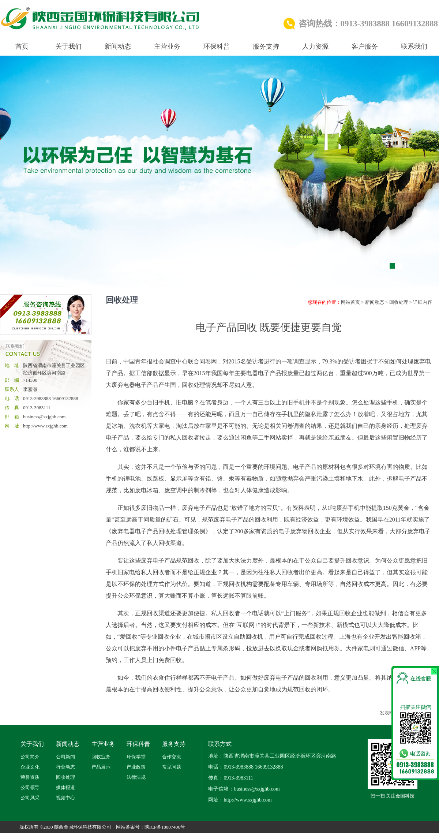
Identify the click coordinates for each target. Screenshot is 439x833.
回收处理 (398, 302)
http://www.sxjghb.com (45, 426)
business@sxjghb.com (44, 416)
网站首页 (350, 302)
